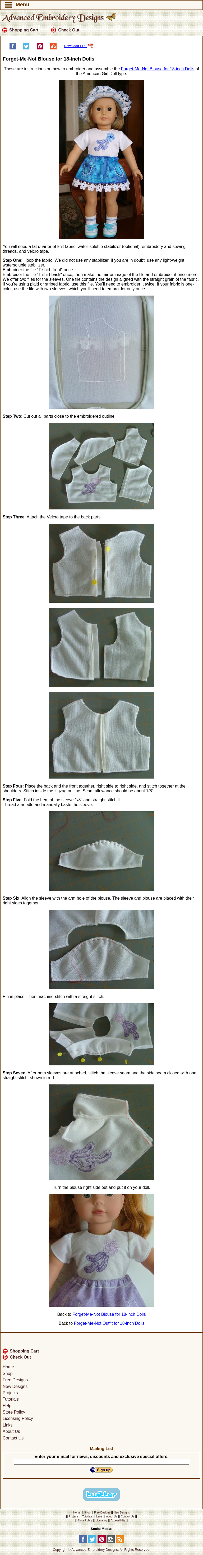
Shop (7, 1373)
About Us (11, 1431)
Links (7, 1425)
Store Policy (14, 1412)
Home (8, 1367)
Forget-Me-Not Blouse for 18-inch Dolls (157, 69)
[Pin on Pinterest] (40, 48)
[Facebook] (83, 1542)
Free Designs (15, 1380)
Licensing (101, 1520)
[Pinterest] (102, 1542)
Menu (16, 5)
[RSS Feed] (120, 1542)
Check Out (65, 30)
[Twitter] (92, 1542)
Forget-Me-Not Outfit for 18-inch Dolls (109, 1323)
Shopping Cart (20, 30)
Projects (10, 1393)
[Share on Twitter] (26, 48)
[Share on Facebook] (13, 48)
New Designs (15, 1386)
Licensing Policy (18, 1418)
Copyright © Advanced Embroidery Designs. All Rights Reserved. (101, 1550)
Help (7, 1406)
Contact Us (13, 1438)
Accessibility (118, 1520)
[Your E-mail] (101, 1462)
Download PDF (79, 46)
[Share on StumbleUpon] (53, 48)
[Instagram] (111, 1542)
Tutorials (11, 1399)
